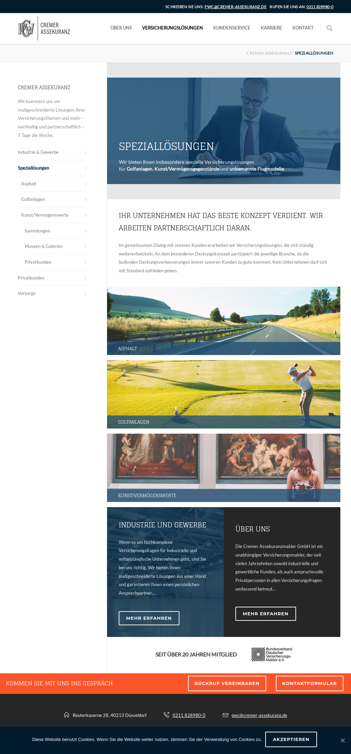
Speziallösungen (33, 168)
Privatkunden (38, 262)
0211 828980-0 (320, 6)
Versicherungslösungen (172, 28)
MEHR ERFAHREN (149, 618)
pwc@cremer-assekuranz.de (235, 6)
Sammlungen (37, 230)
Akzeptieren (291, 739)
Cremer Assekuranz (269, 53)
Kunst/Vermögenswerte (45, 215)
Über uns (121, 28)
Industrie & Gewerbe (38, 152)
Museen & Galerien (43, 246)
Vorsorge (27, 293)
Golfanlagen (33, 199)
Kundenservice (231, 28)
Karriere (271, 28)
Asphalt (28, 183)
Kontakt (303, 28)
